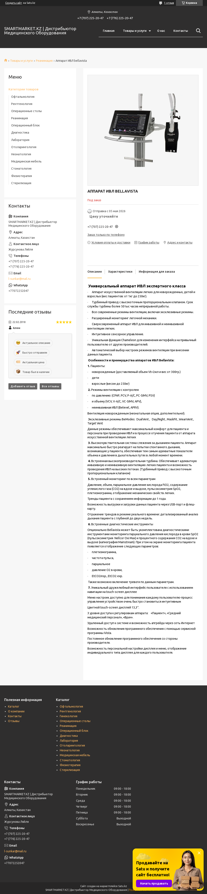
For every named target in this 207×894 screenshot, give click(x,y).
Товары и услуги (135, 30)
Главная (108, 30)
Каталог (13, 706)
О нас (161, 30)
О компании (16, 711)
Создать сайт (13, 2)
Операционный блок (25, 125)
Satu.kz (122, 886)
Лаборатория (20, 140)
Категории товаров (23, 89)
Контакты (180, 30)
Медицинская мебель (26, 161)
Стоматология (21, 168)
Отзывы (13, 721)
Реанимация (44, 60)
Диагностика (20, 132)
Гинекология (68, 716)
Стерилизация (21, 183)
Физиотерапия (21, 176)
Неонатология (21, 154)
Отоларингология (23, 147)
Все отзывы (50, 386)
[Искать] (197, 31)
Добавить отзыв (23, 386)
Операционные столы (26, 111)
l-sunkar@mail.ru (19, 278)
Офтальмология (22, 96)
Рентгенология (21, 104)
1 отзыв (169, 2)
